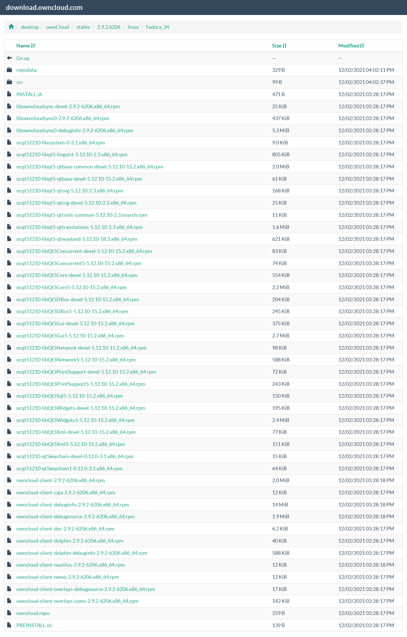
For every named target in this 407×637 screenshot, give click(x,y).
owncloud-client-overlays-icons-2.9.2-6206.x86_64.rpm (77, 601)
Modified (351, 46)
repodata (26, 70)
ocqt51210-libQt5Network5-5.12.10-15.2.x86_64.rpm (76, 360)
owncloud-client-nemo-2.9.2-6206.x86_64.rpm (67, 577)
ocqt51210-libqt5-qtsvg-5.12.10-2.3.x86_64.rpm (69, 191)
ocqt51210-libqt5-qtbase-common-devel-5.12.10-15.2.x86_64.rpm (89, 167)
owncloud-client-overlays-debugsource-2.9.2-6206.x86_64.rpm (85, 589)
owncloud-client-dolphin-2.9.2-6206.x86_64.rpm (70, 541)
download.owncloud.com (44, 7)
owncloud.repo (32, 613)
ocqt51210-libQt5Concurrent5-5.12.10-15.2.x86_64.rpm (78, 263)
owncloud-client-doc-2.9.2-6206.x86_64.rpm (65, 529)
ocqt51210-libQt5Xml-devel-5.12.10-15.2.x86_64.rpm (76, 432)
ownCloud (57, 27)
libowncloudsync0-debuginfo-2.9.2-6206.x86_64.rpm (74, 130)
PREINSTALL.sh (34, 625)
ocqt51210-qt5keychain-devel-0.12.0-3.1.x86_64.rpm (74, 456)
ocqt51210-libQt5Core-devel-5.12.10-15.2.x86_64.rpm (76, 275)
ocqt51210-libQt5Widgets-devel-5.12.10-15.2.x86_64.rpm (80, 408)
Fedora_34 (157, 27)
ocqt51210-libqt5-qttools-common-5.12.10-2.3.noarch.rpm (81, 215)
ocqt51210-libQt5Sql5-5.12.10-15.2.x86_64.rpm (69, 396)
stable (83, 27)
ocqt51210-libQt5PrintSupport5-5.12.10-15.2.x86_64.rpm (80, 384)
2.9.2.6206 (108, 27)
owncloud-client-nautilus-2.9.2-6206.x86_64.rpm (70, 565)
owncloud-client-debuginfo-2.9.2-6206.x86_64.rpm (72, 505)
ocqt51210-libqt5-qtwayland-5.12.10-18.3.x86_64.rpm (76, 239)
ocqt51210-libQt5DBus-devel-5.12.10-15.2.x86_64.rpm (77, 299)
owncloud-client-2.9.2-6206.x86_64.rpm (60, 480)
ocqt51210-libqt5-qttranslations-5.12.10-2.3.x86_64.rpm (79, 227)
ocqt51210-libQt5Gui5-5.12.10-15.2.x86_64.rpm (70, 336)
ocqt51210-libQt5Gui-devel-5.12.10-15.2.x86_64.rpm (75, 323)
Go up (22, 58)
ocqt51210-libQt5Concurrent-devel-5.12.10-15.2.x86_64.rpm (84, 251)
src (19, 82)
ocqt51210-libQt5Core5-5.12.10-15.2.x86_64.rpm (71, 287)
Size (279, 46)
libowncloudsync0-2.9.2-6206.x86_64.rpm (62, 118)
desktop (30, 27)
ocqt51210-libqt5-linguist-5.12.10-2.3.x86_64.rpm (71, 154)
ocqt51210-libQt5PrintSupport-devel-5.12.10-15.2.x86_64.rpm (86, 372)
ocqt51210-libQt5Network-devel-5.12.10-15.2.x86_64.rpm (81, 348)
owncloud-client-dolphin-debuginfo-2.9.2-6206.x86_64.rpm (82, 553)
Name (25, 46)
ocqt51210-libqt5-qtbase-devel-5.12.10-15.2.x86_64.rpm (79, 179)
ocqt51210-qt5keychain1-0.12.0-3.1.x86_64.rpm (69, 468)
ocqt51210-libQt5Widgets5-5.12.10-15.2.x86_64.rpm (75, 420)
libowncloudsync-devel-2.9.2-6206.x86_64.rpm (68, 106)
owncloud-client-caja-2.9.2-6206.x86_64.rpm (65, 492)
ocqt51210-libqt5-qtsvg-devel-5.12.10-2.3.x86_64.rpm (76, 203)
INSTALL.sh (29, 94)
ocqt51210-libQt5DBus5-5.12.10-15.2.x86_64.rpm (72, 311)
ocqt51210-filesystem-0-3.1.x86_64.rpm (60, 143)
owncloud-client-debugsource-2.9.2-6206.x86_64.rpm (75, 516)
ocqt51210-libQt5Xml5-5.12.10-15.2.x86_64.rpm (70, 444)
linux (133, 27)
